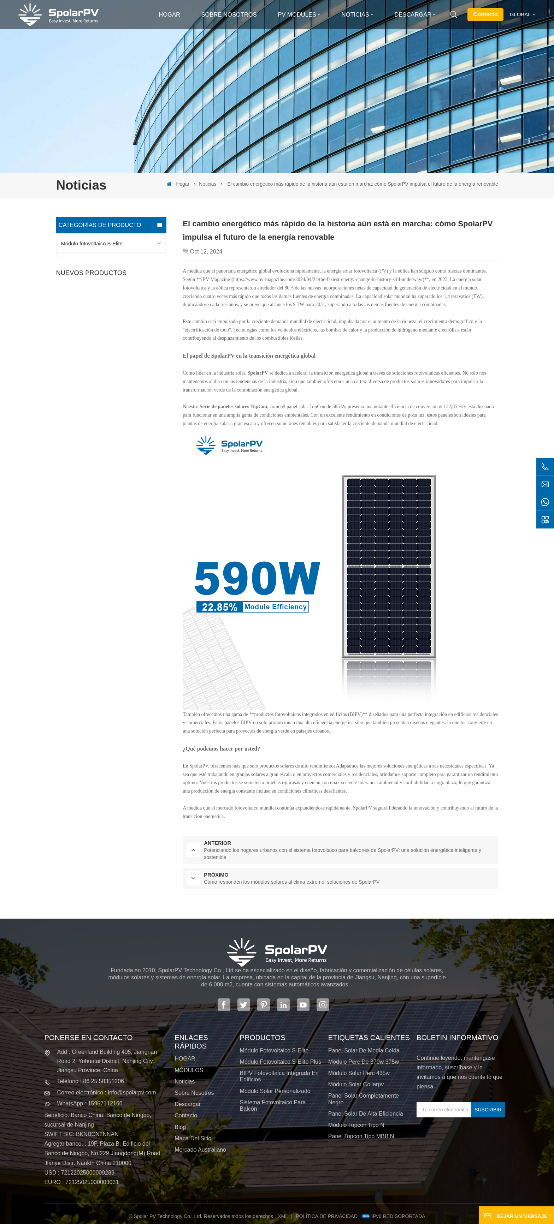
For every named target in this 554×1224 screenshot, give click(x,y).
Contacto (485, 14)
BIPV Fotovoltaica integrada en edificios (107, 279)
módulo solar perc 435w (359, 1073)
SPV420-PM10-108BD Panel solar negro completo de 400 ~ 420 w (128, 364)
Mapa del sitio (193, 1138)
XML (283, 1216)
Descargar (412, 14)
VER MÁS (108, 378)
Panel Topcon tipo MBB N (361, 1136)
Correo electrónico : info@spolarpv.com (106, 1092)
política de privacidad (327, 1216)
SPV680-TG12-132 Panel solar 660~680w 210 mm (124, 447)
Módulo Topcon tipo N (356, 1125)
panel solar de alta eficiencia (365, 1114)
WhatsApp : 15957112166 (89, 1103)
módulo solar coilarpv (356, 1084)
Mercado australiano (200, 1150)
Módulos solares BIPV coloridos (121, 489)
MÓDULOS (189, 1070)
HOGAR (185, 1059)
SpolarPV (258, 373)
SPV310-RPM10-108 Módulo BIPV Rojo (119, 406)
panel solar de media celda (364, 1050)
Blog (180, 1127)
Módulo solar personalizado (93, 297)
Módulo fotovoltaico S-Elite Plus (97, 261)
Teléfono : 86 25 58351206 (90, 1081)
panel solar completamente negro (363, 1099)
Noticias (355, 14)
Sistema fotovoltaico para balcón (98, 315)
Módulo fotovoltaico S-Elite (92, 243)
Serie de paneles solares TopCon (233, 406)
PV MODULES (297, 14)
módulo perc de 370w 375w (363, 1062)
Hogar (169, 14)
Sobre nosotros (229, 14)
